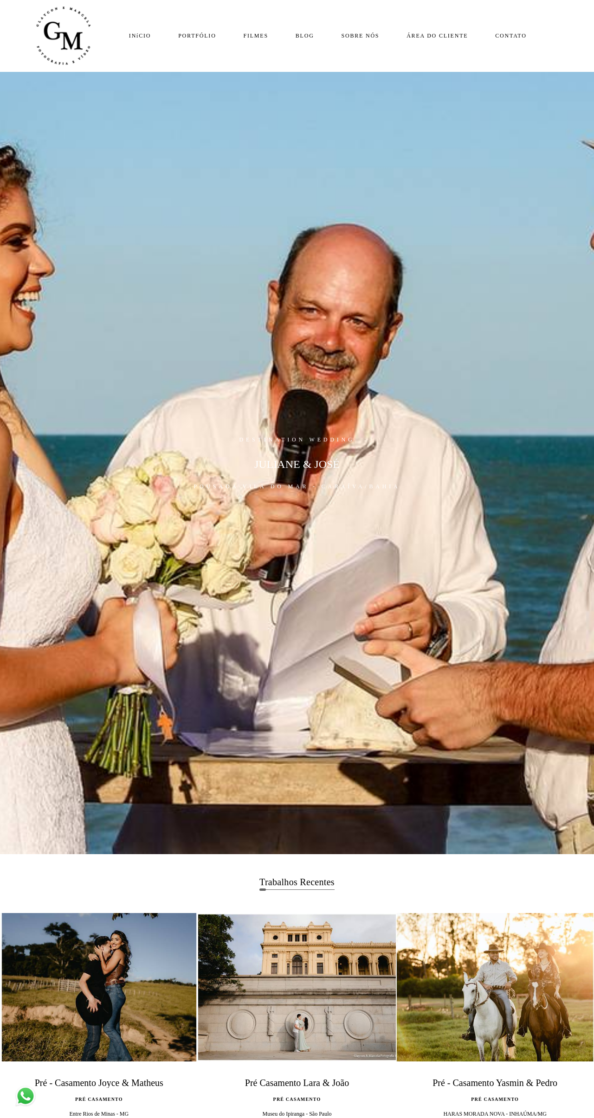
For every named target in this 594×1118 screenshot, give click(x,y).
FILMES (255, 35)
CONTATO (510, 35)
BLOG (305, 35)
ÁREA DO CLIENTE (437, 35)
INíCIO (140, 35)
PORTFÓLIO (197, 35)
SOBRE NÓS (360, 35)
